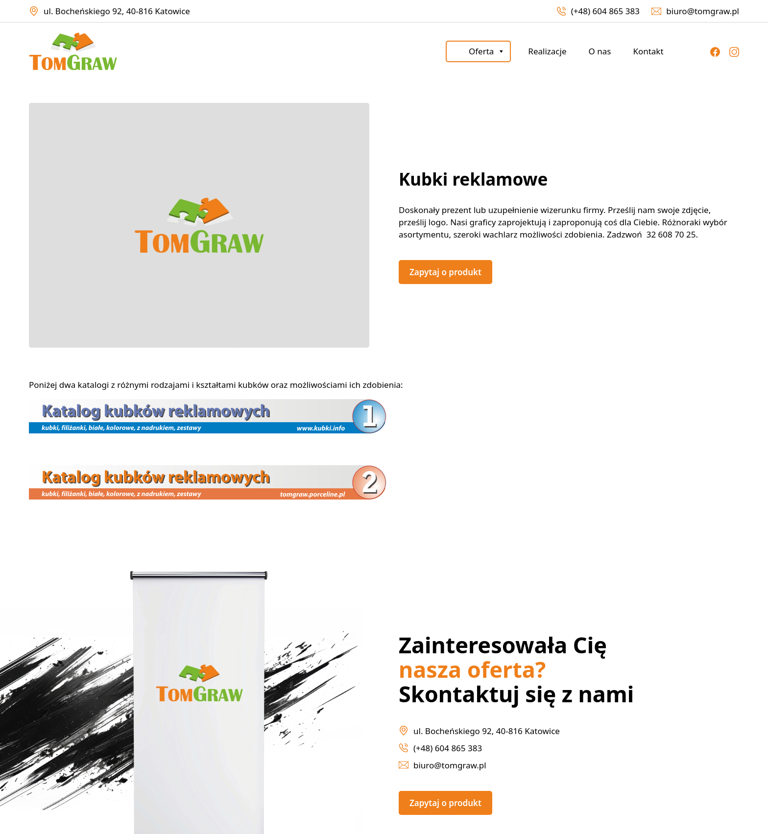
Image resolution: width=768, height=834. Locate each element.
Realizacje (547, 51)
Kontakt (648, 51)
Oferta (487, 51)
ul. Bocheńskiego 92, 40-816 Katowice (117, 11)
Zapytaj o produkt (445, 272)
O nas (599, 51)
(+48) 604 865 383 (605, 11)
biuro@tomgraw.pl (702, 11)
